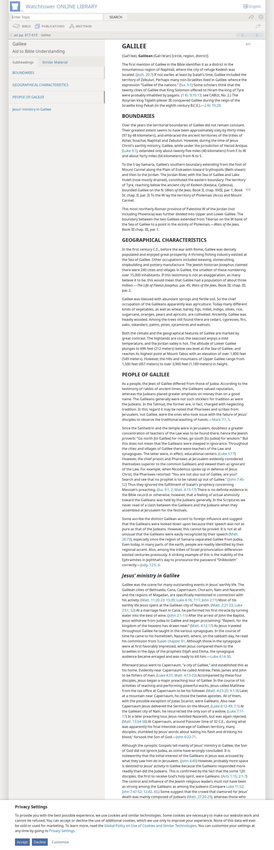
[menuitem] (260, 16)
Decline (40, 842)
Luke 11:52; (235, 786)
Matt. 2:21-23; (223, 605)
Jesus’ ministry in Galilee (31, 109)
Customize (60, 842)
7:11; (196, 600)
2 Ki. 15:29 (212, 105)
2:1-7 (242, 776)
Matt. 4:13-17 (184, 489)
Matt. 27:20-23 (199, 796)
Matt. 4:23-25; (218, 690)
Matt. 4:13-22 (184, 675)
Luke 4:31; (166, 675)
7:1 (235, 706)
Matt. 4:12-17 (201, 625)
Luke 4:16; (184, 600)
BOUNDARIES (23, 72)
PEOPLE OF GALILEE (28, 97)
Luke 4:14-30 (220, 656)
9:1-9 (233, 690)
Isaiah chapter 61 (171, 641)
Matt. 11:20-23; (153, 600)
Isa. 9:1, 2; (166, 489)
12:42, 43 (150, 791)
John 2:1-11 (177, 615)
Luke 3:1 (129, 150)
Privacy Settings (62, 830)
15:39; (170, 600)
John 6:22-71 (186, 737)
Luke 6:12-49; (222, 706)
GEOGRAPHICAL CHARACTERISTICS (40, 85)
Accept (22, 842)
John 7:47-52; (132, 791)
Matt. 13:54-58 (134, 721)
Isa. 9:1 (186, 85)
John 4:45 (188, 760)
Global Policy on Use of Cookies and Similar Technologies (150, 825)
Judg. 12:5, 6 (150, 565)
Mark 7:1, (219, 419)
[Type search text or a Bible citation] (55, 17)
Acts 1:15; (230, 776)
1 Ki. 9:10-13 (191, 95)
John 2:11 (208, 600)
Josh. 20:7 (144, 74)
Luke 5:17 (227, 453)
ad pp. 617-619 (23, 35)
